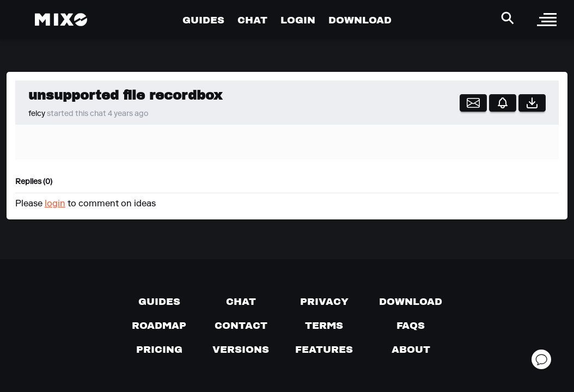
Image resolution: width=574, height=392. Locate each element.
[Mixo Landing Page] (60, 19)
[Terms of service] (324, 325)
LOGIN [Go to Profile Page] (297, 20)
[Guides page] (159, 301)
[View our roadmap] (159, 325)
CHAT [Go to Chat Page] (252, 20)
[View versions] (241, 349)
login (55, 204)
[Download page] (410, 301)
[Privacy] (324, 301)
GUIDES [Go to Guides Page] (203, 20)
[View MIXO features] (324, 349)
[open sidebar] (547, 19)
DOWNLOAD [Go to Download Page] (360, 20)
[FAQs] (410, 325)
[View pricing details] (159, 349)
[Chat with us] (241, 301)
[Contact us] (241, 325)
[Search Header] (508, 18)
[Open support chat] (541, 359)
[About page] (411, 349)
